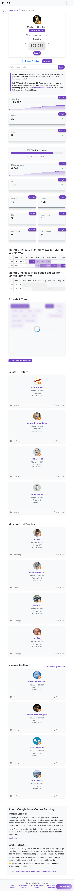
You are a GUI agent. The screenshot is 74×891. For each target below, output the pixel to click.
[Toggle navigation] (69, 3)
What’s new (64, 886)
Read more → (14, 838)
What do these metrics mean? (20, 361)
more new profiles (56, 666)
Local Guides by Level (37, 886)
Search (61, 67)
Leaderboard (13, 10)
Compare (52, 871)
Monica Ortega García (42, 88)
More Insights (18, 871)
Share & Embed (31, 61)
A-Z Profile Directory (51, 886)
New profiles (42, 871)
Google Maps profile (37, 30)
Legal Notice (12, 886)
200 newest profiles (23, 886)
